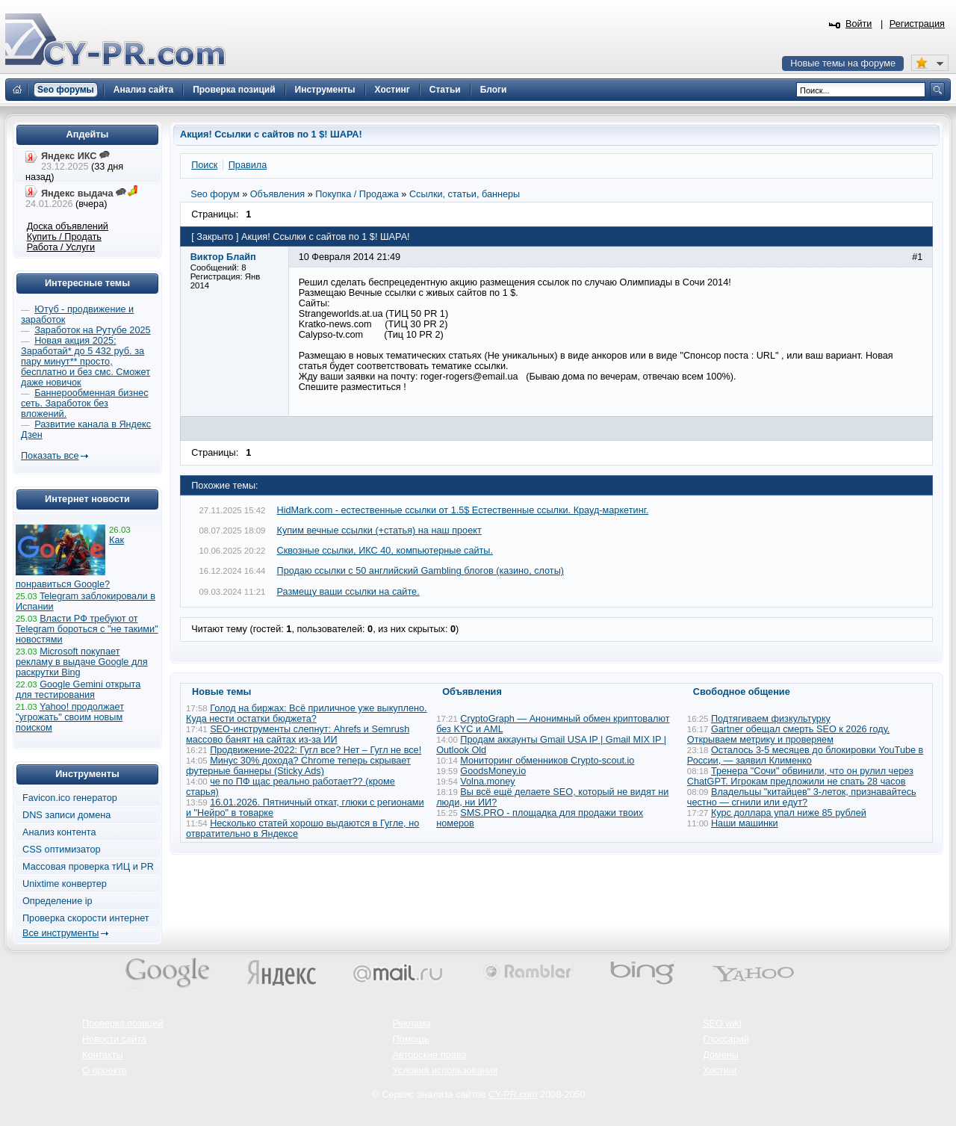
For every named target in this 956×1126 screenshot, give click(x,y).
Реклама (412, 1023)
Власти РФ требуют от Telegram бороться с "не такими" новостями (87, 629)
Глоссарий (726, 1039)
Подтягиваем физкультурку (771, 719)
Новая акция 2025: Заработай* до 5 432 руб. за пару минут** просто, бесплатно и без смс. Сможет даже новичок (85, 361)
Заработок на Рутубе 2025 (92, 330)
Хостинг (720, 1070)
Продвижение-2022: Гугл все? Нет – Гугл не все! (315, 750)
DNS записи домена (66, 815)
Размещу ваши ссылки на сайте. (348, 592)
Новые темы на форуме (843, 63)
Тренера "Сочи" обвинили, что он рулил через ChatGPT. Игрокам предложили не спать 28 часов (800, 776)
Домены (721, 1055)
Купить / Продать (64, 237)
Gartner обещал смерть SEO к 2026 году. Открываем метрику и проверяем (788, 734)
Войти (858, 24)
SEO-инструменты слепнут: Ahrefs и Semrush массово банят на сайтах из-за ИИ (297, 734)
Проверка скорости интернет (85, 918)
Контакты (102, 1055)
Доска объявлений (67, 226)
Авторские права (430, 1055)
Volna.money (487, 781)
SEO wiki (722, 1023)
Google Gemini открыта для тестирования (78, 689)
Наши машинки (744, 823)
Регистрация (917, 24)
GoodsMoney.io (493, 771)
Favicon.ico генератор (69, 798)
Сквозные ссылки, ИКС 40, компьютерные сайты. (385, 550)
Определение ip (57, 901)
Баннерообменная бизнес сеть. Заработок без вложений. (85, 403)
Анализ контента (59, 832)
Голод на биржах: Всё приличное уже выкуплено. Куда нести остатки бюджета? (306, 713)
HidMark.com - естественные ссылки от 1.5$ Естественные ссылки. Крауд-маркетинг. (463, 510)
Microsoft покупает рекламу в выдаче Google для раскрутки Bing (82, 662)
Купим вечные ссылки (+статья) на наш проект (379, 530)
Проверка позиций (122, 1023)
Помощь (411, 1039)
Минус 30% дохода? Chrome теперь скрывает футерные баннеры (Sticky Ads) (298, 765)
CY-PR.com (513, 1094)
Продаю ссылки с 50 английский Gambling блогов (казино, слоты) (421, 571)
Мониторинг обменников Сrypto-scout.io (547, 760)
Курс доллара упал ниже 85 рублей (788, 813)
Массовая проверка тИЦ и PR (88, 866)
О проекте (104, 1070)
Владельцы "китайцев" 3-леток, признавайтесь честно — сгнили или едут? (801, 797)
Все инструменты (60, 933)
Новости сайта (114, 1039)
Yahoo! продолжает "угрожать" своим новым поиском (70, 717)
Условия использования (445, 1070)
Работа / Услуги (61, 247)
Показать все (49, 456)
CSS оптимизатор (61, 849)
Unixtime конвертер (64, 884)
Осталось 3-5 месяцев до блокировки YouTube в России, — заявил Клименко (805, 755)
